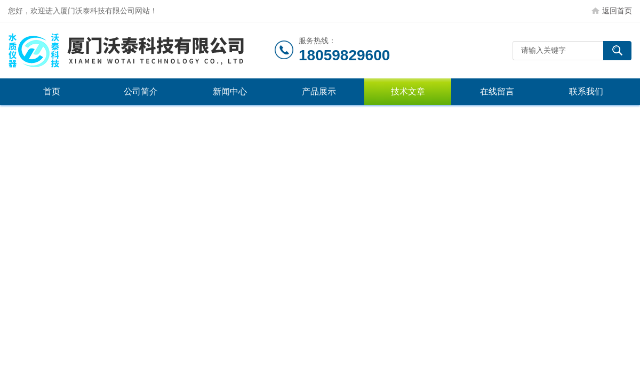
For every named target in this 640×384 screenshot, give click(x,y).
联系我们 (586, 91)
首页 (51, 91)
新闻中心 (230, 91)
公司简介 (141, 91)
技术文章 (408, 91)
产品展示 (319, 91)
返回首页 (617, 10)
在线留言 (497, 91)
